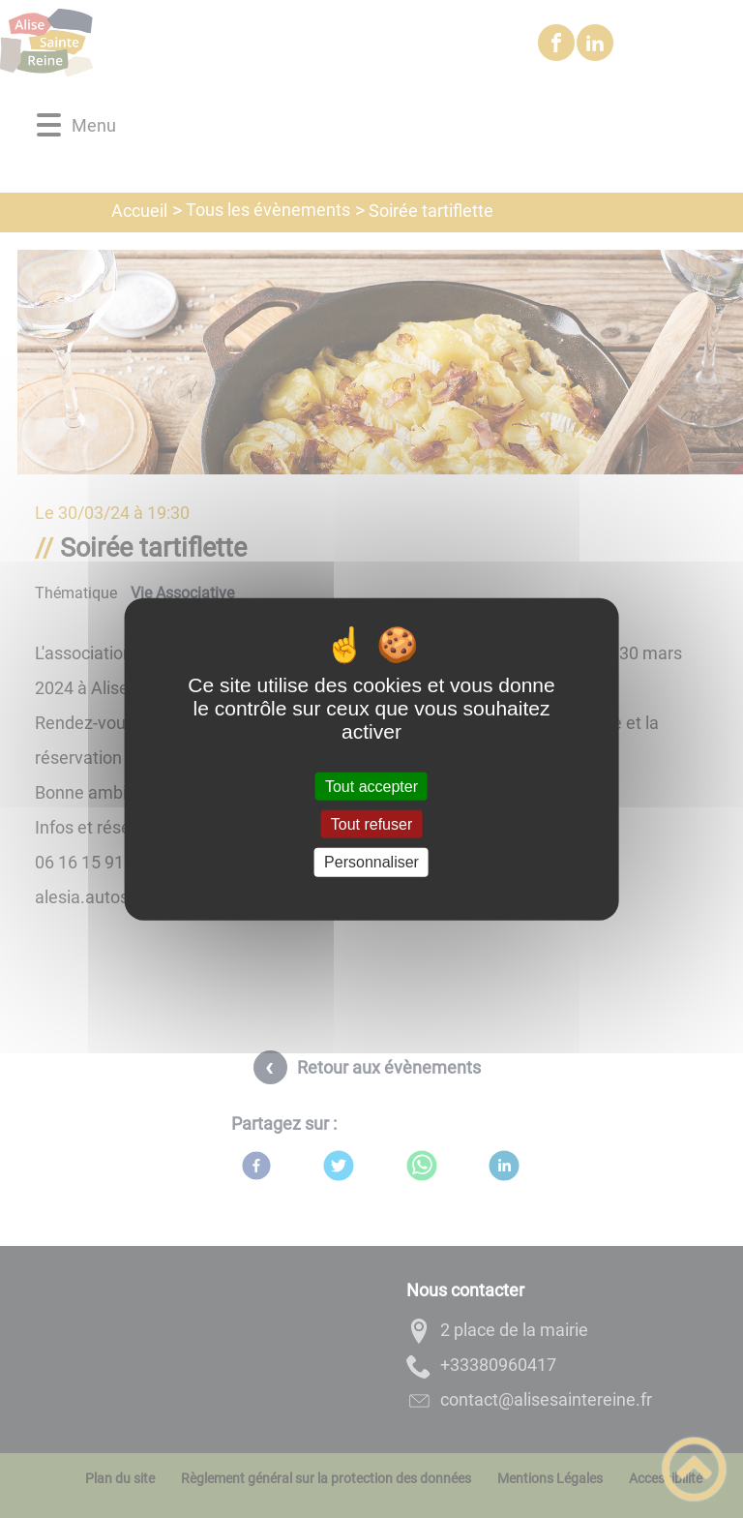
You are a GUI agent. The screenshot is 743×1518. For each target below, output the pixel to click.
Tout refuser (371, 824)
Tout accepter (371, 786)
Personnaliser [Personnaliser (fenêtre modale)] (371, 862)
